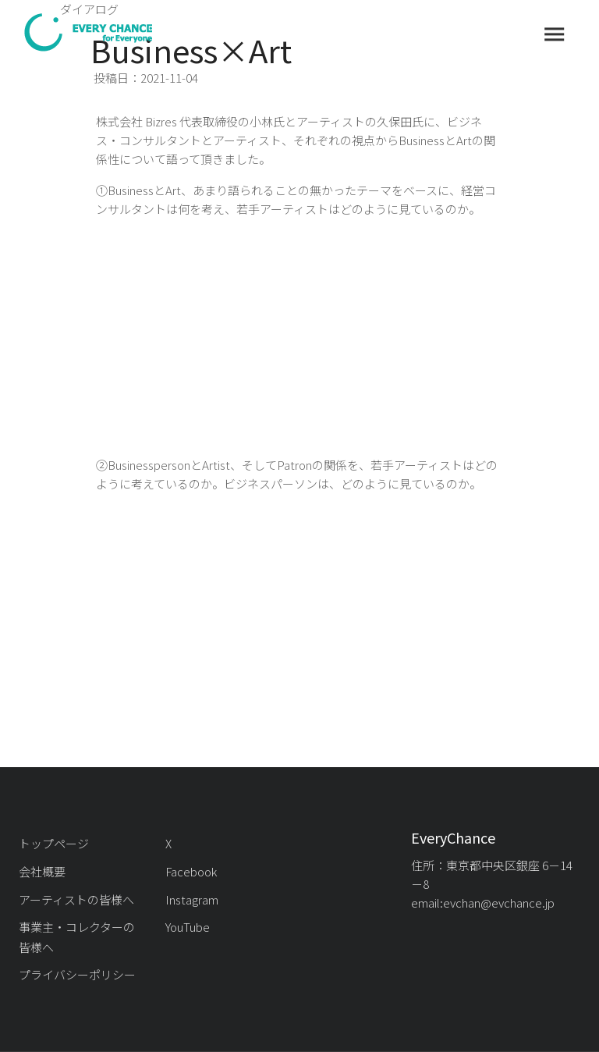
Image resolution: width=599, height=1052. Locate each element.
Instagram (191, 899)
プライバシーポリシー (77, 974)
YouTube (187, 927)
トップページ (54, 843)
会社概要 (42, 871)
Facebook (191, 871)
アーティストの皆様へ (76, 899)
